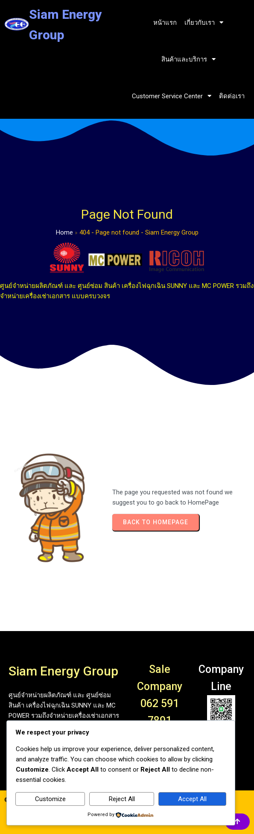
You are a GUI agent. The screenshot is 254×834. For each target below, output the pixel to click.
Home (64, 232)
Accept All (192, 799)
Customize (50, 799)
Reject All (122, 799)
